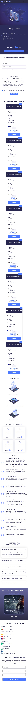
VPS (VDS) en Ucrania (8, 634)
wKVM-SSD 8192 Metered (14, 344)
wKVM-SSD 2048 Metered (14, 106)
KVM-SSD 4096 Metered (14, 276)
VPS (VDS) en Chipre (8, 626)
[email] (14, 671)
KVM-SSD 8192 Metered (14, 140)
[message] (14, 674)
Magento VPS (6, 646)
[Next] (16, 616)
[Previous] (12, 616)
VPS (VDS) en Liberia (8, 631)
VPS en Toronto (7, 636)
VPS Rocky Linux (7, 643)
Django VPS (6, 648)
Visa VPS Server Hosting (9, 653)
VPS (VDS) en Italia (7, 629)
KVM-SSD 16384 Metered (14, 208)
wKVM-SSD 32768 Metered (14, 310)
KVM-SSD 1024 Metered (14, 174)
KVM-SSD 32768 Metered (14, 242)
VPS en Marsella (7, 638)
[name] (14, 667)
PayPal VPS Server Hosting (9, 651)
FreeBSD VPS (6, 641)
